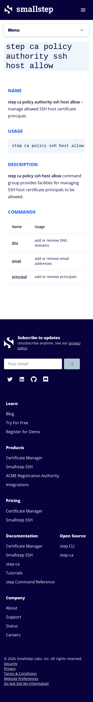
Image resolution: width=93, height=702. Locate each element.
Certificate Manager (24, 458)
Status (12, 626)
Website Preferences (21, 678)
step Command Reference (30, 582)
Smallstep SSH (19, 466)
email (16, 261)
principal (19, 276)
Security (10, 663)
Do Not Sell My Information (26, 683)
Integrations (17, 484)
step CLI (67, 546)
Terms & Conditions (20, 673)
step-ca (13, 564)
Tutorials (14, 573)
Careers (13, 635)
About (11, 608)
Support (13, 617)
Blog (10, 414)
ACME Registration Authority (32, 475)
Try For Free (17, 422)
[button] (46, 30)
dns (15, 242)
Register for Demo (23, 431)
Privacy (10, 668)
